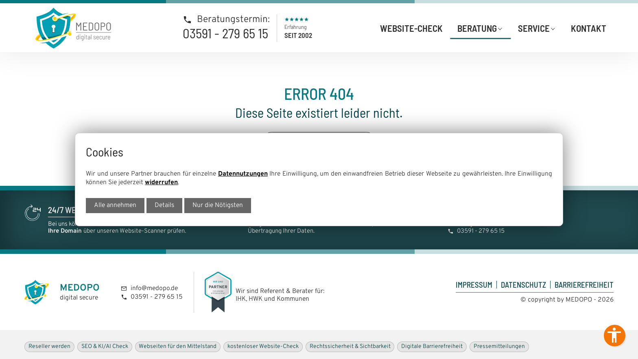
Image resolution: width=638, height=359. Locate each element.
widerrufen (161, 182)
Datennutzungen (243, 174)
